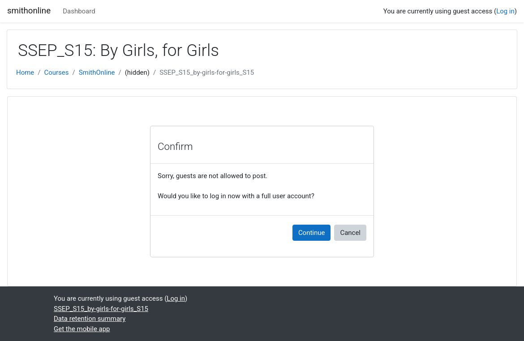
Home (25, 72)
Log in (505, 11)
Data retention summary (89, 319)
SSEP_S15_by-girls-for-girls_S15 (206, 72)
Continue (311, 233)
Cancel (350, 233)
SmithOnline (97, 72)
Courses (56, 72)
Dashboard (79, 11)
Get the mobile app (82, 329)
